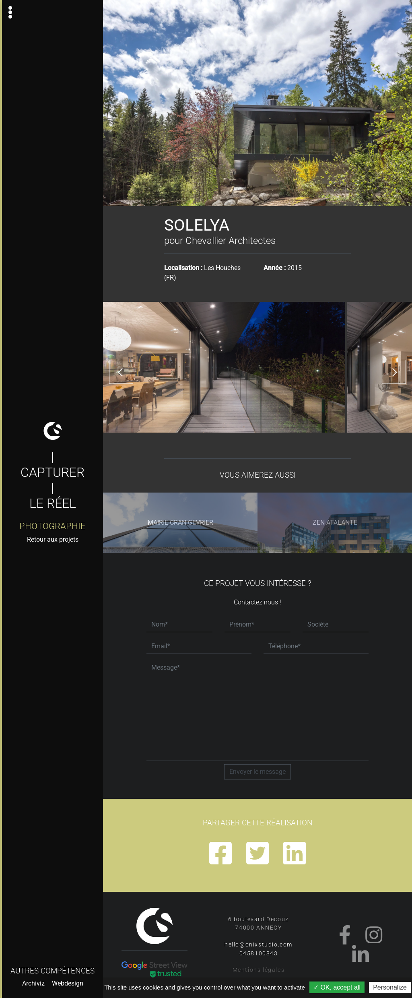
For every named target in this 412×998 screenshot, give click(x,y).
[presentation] (121, 372)
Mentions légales (259, 970)
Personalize (390, 987)
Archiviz (33, 983)
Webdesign (67, 983)
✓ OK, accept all (336, 987)
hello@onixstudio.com (259, 944)
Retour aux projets (52, 539)
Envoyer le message (257, 771)
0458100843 (258, 953)
